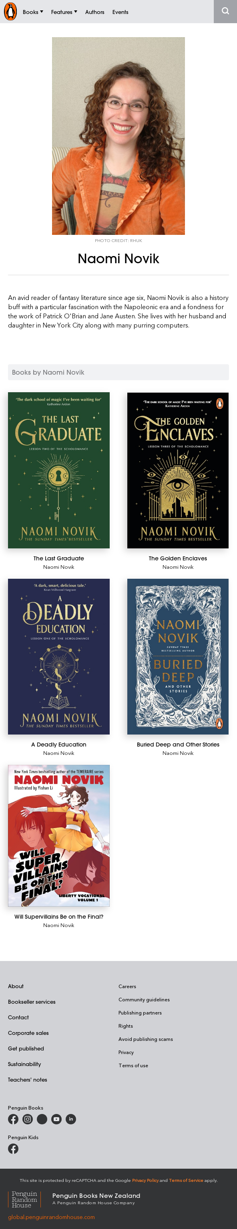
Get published (26, 1048)
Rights (125, 1025)
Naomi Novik (58, 566)
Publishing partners (140, 1012)
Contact (18, 1017)
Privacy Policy (145, 1180)
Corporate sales (28, 1032)
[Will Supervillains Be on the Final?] (59, 836)
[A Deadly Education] (59, 656)
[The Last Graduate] (59, 470)
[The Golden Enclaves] (178, 471)
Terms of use (133, 1065)
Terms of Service (186, 1180)
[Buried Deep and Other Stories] (178, 656)
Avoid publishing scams (145, 1038)
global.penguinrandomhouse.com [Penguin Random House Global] (51, 1217)
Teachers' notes (27, 1079)
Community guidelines (144, 999)
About (16, 986)
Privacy (126, 1052)
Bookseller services (32, 1001)
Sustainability (24, 1063)
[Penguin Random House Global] (30, 1198)
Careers (127, 986)
